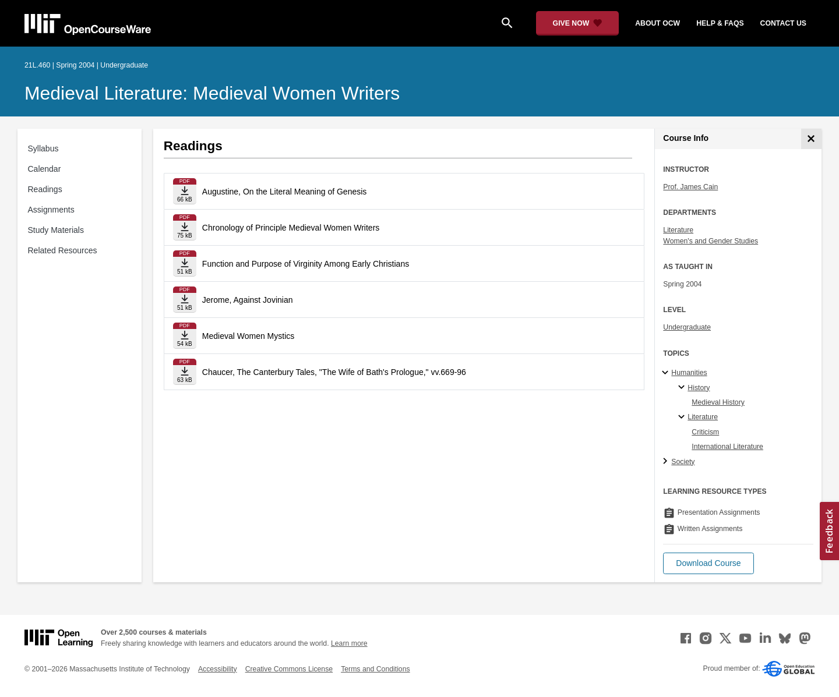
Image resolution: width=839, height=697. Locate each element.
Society (683, 462)
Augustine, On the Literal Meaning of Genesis (284, 191)
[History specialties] (683, 387)
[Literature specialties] (683, 417)
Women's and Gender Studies (710, 241)
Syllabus (43, 148)
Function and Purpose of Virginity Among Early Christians (305, 263)
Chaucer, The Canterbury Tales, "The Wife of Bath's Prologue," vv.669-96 (334, 372)
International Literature (727, 447)
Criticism (705, 432)
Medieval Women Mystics (248, 336)
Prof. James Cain (690, 187)
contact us (783, 23)
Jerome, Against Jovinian (247, 300)
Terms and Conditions (375, 669)
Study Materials (56, 230)
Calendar (44, 169)
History (699, 388)
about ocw (657, 23)
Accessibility (217, 669)
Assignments (51, 209)
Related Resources (62, 250)
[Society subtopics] (667, 461)
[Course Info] (811, 139)
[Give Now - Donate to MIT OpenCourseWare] (577, 23)
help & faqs (719, 23)
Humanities (689, 373)
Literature (678, 230)
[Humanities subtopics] (667, 373)
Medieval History (718, 402)
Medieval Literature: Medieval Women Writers (212, 93)
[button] (708, 563)
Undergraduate (687, 327)
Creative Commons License (289, 669)
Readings (45, 189)
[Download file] (184, 191)
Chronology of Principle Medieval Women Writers (291, 227)
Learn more (349, 643)
